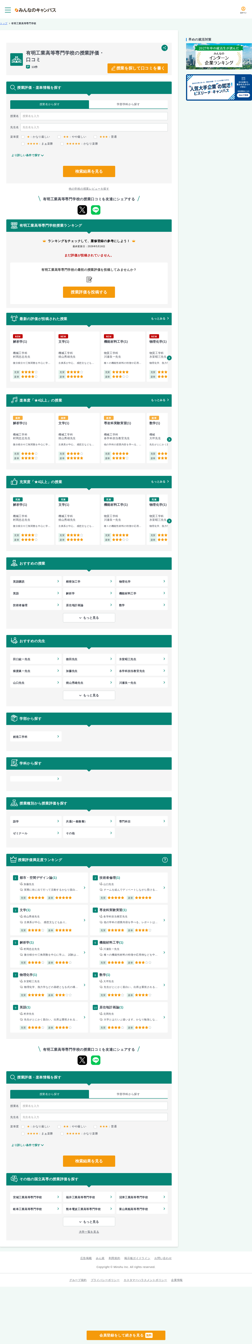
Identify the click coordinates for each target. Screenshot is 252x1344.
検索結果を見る (89, 171)
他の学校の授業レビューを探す (89, 188)
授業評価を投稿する (89, 292)
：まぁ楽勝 (37, 143)
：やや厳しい (71, 136)
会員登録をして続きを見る (126, 1335)
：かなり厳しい (35, 136)
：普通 (105, 136)
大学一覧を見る (89, 1231)
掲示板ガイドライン (137, 1258)
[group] (32, 356)
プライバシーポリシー (105, 1280)
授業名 (50, 104)
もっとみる (158, 318)
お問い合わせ (163, 1258)
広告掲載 (86, 1258)
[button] (169, 358)
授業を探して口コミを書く (140, 68)
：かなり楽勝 (79, 143)
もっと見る (91, 617)
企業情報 (177, 1280)
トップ (3, 23)
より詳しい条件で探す (25, 155)
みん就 (100, 1258)
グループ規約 (78, 1280)
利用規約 (114, 1258)
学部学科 (128, 104)
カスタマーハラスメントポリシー (145, 1280)
